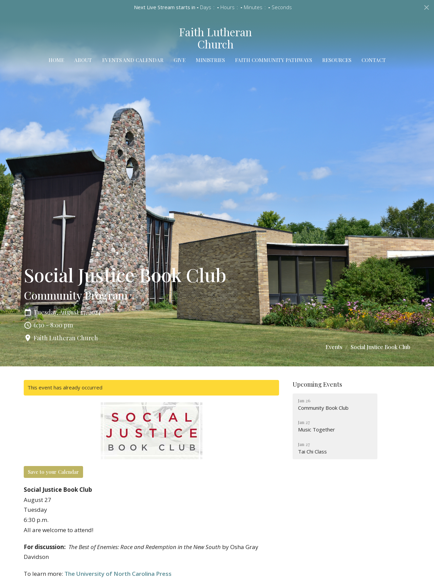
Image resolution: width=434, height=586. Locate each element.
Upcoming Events (317, 384)
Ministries (210, 60)
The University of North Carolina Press (118, 574)
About (83, 60)
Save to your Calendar (53, 471)
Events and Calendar (132, 60)
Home (56, 60)
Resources (336, 60)
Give (179, 60)
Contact (373, 60)
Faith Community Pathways (273, 60)
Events (334, 346)
